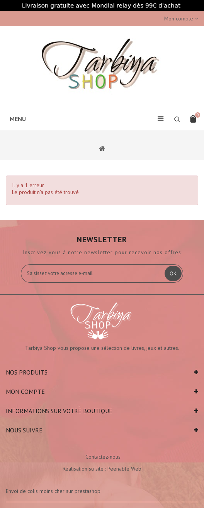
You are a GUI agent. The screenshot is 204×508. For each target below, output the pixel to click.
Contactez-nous (103, 456)
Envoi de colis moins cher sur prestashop (53, 491)
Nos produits (27, 372)
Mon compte (25, 391)
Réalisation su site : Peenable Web (102, 468)
